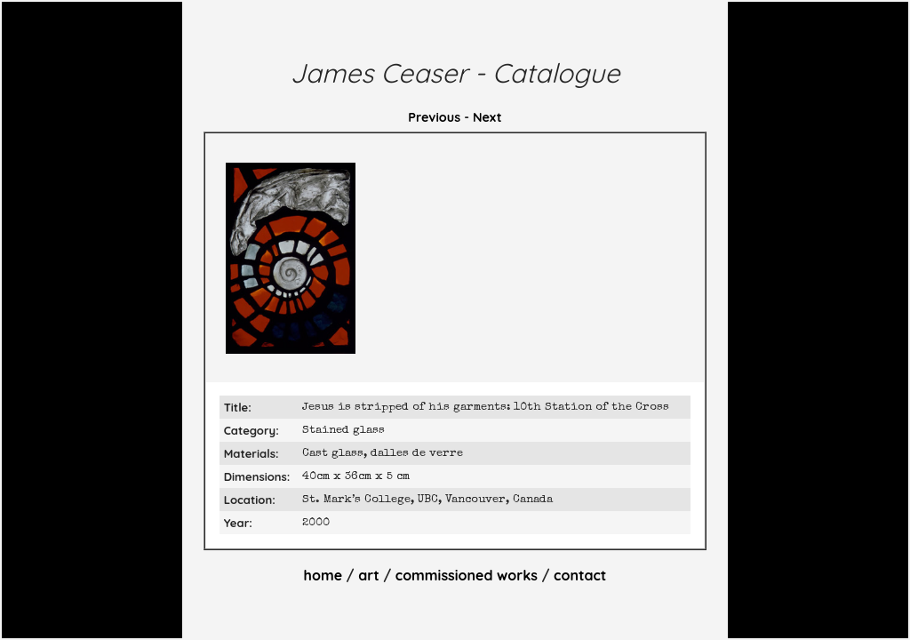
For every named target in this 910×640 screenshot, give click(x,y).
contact (580, 575)
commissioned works (466, 575)
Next (487, 117)
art (368, 575)
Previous (434, 117)
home (323, 575)
